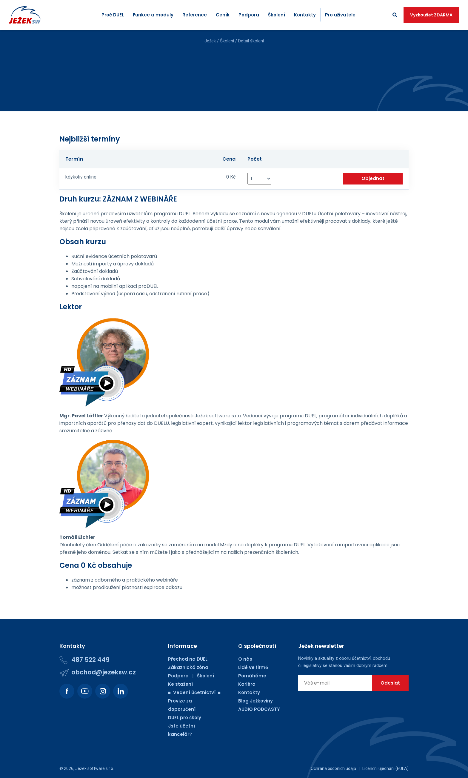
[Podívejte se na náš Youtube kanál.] (84, 691)
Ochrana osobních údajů (333, 768)
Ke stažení (180, 684)
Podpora (248, 15)
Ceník (223, 15)
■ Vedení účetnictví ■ (194, 692)
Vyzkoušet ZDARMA (431, 15)
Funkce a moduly (153, 15)
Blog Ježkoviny (255, 701)
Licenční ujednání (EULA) (385, 768)
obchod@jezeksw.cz (103, 672)
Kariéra (246, 684)
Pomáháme (252, 676)
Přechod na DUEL (187, 659)
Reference (194, 15)
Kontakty (305, 15)
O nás (245, 659)
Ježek (210, 41)
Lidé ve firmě (253, 667)
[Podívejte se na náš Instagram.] (102, 691)
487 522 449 (90, 659)
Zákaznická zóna (188, 667)
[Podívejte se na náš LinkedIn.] (120, 691)
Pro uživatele (340, 15)
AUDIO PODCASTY (259, 709)
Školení (276, 15)
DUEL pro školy (184, 717)
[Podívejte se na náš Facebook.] (66, 691)
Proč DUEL (112, 15)
